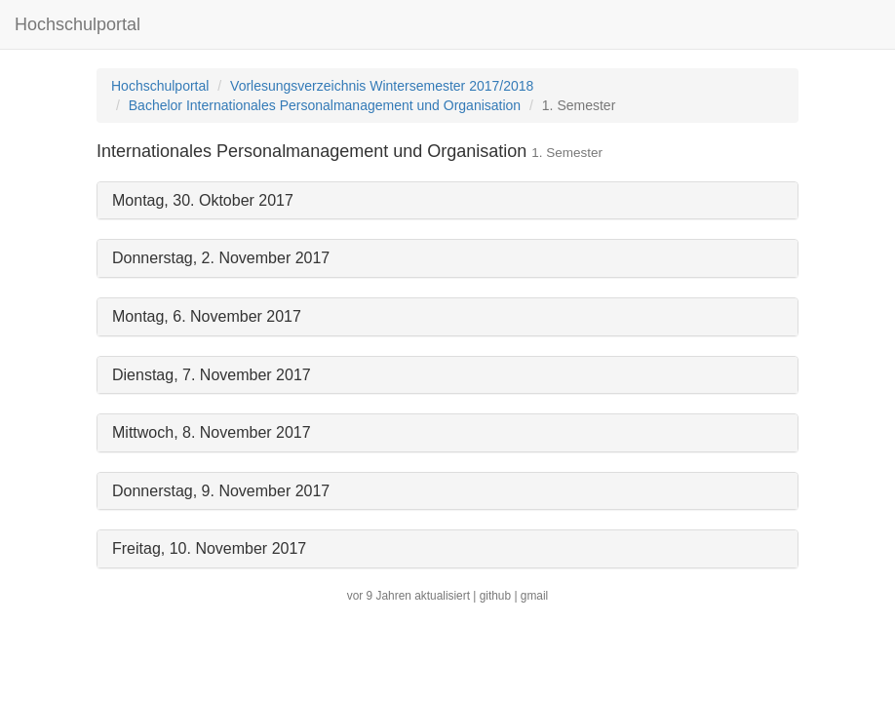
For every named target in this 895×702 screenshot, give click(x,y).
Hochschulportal (77, 24)
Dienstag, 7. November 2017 (211, 375)
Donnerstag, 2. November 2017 (221, 258)
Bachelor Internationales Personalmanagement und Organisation (325, 105)
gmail (534, 596)
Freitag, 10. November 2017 (209, 548)
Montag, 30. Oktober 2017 (202, 200)
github (495, 596)
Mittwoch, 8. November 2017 (211, 432)
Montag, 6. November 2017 (206, 316)
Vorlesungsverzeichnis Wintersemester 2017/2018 (381, 86)
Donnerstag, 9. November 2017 (221, 491)
